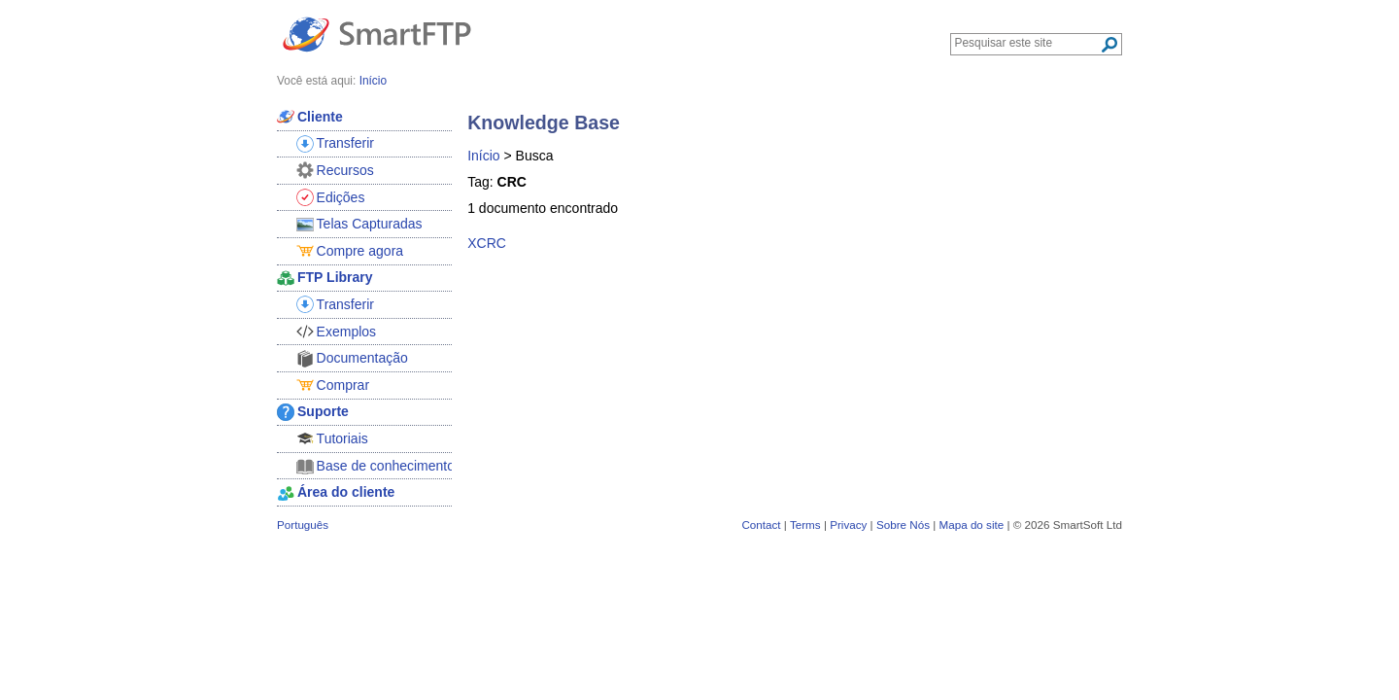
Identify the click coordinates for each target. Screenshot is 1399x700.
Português (302, 524)
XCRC (486, 243)
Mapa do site (971, 524)
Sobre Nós (903, 524)
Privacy (848, 524)
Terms (805, 524)
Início (483, 155)
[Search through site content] (1027, 43)
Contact (760, 524)
